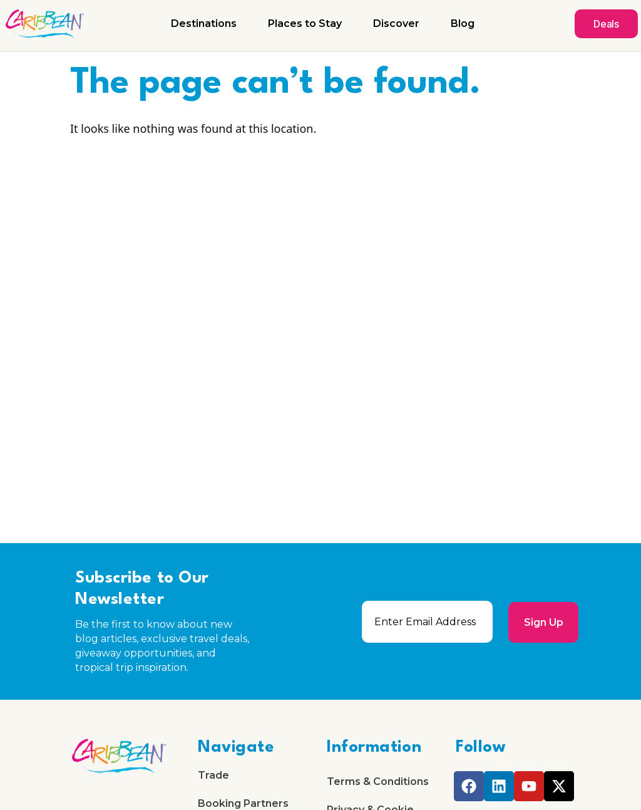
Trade (213, 776)
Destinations (204, 23)
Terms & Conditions (378, 782)
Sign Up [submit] (543, 622)
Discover (396, 23)
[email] (427, 622)
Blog (462, 23)
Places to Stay (305, 23)
